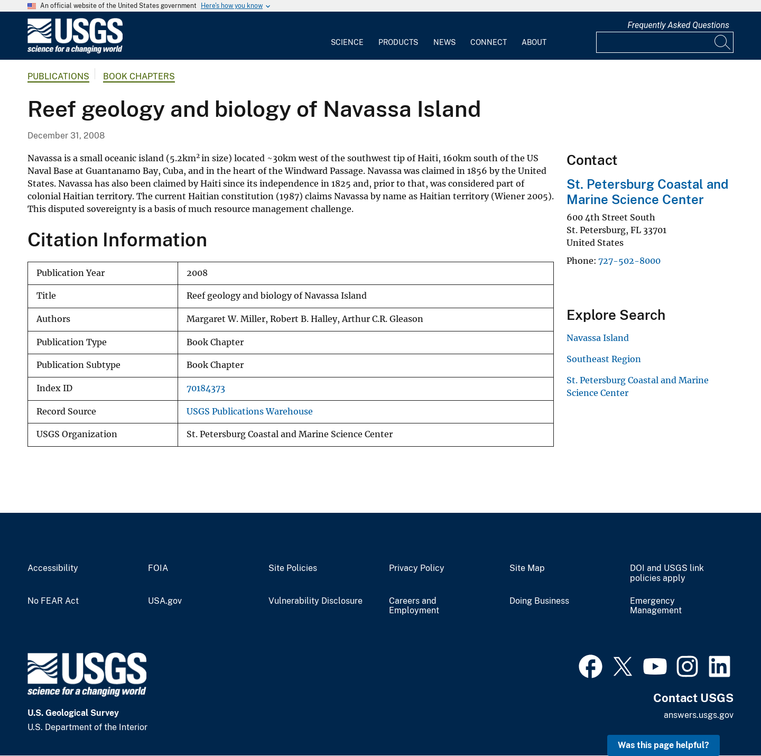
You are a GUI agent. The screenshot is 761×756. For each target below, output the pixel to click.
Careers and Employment (414, 606)
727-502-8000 (629, 260)
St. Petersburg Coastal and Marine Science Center (647, 192)
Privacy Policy (416, 568)
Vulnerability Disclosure (315, 601)
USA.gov (165, 601)
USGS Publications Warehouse (250, 412)
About (534, 42)
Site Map (527, 568)
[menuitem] (347, 36)
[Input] (665, 42)
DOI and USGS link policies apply (667, 573)
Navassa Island (598, 338)
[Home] (75, 51)
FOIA (158, 568)
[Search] (723, 42)
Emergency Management (656, 606)
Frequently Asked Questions (678, 25)
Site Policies (292, 568)
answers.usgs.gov (699, 715)
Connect (488, 42)
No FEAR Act (53, 601)
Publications (58, 76)
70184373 (206, 388)
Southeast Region (604, 359)
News (444, 42)
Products (398, 42)
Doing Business (539, 601)
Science (347, 42)
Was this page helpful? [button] (663, 745)
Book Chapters (139, 76)
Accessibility (52, 568)
